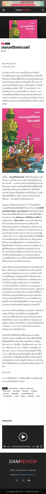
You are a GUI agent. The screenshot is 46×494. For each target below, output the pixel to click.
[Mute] (38, 446)
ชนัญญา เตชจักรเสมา (26, 388)
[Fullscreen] (41, 446)
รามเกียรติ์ (34, 391)
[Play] (5, 446)
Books (14, 40)
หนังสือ (23, 396)
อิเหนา (38, 396)
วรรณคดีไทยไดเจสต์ (27, 393)
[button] (3, 10)
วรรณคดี (6, 393)
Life (8, 40)
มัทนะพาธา (25, 391)
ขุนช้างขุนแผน (13, 388)
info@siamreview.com (27, 474)
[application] (23, 437)
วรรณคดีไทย (15, 393)
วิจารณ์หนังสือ (7, 396)
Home (3, 40)
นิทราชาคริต (6, 391)
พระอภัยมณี (16, 391)
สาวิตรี (16, 396)
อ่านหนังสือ (30, 396)
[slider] (21, 446)
